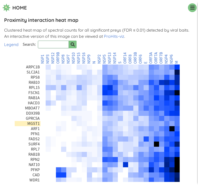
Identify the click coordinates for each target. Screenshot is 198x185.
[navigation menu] (192, 7)
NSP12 (52, 58)
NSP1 (42, 59)
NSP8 (63, 59)
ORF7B (161, 58)
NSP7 (68, 59)
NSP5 (104, 59)
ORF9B (58, 58)
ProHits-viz (114, 36)
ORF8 (130, 59)
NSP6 (171, 59)
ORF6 (140, 59)
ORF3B (135, 58)
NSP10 (73, 58)
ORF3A (150, 58)
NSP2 (99, 59)
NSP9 (89, 59)
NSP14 (114, 58)
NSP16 (83, 58)
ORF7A (156, 58)
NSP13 (109, 58)
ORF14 (125, 58)
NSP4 (166, 59)
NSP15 (78, 58)
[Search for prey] (73, 44)
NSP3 (47, 59)
